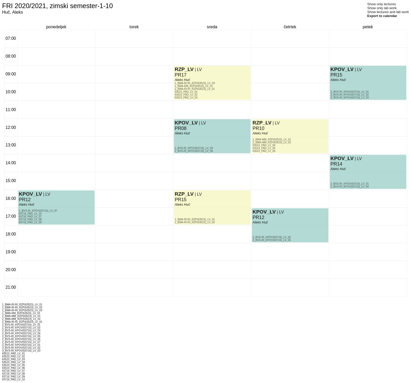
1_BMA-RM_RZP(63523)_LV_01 (194, 86)
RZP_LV (184, 194)
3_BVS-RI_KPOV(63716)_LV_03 (350, 97)
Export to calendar (382, 16)
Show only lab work (382, 8)
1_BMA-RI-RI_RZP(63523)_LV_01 (195, 219)
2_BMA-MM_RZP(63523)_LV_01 (272, 139)
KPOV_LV (30, 194)
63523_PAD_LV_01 (186, 91)
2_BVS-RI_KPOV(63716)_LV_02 (272, 237)
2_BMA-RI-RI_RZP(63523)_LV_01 (195, 88)
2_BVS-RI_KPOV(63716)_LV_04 (350, 186)
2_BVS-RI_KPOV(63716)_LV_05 (272, 240)
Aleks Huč (26, 204)
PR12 (25, 199)
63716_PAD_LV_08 (30, 219)
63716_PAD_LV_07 (30, 216)
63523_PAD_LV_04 (264, 145)
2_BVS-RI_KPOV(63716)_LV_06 (194, 151)
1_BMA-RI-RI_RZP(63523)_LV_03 (195, 83)
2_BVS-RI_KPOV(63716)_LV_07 (38, 210)
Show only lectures (381, 4)
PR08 (180, 128)
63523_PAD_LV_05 (264, 148)
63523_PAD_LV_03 (186, 97)
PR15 (180, 199)
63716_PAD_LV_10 (30, 213)
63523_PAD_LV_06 (264, 151)
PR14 (336, 164)
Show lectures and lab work (388, 12)
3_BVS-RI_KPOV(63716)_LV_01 (350, 91)
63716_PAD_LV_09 (30, 222)
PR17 (180, 75)
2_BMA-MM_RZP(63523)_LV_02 (272, 142)
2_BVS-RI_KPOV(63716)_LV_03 (194, 148)
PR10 (258, 128)
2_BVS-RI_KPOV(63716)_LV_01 (350, 183)
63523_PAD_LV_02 (186, 94)
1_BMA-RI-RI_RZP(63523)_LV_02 (195, 222)
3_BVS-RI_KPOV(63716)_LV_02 (350, 94)
